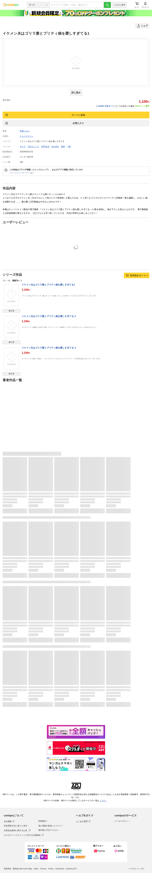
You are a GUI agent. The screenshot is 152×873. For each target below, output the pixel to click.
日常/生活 (45, 146)
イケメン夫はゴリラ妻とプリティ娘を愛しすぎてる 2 (49, 316)
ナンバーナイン (26, 136)
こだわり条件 (119, 5)
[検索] (107, 5)
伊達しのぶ (24, 131)
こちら (103, 800)
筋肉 (63, 146)
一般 (69, 146)
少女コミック (33, 146)
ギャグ (23, 146)
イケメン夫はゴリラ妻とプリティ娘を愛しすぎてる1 (48, 284)
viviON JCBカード (107, 106)
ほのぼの (55, 146)
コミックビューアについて (21, 173)
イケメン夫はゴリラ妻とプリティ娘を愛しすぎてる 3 (49, 347)
